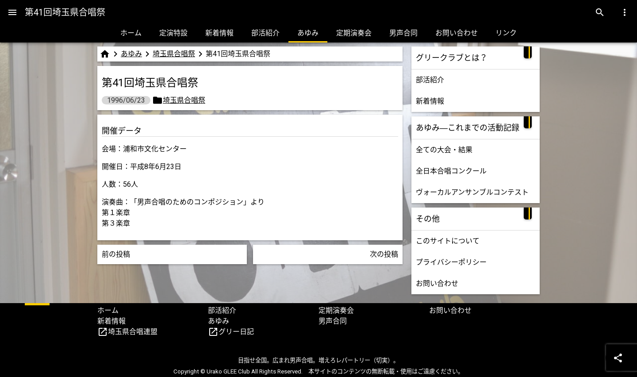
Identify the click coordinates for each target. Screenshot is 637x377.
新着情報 (219, 33)
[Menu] (12, 12)
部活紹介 (265, 33)
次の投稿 (384, 254)
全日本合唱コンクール (451, 171)
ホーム (131, 33)
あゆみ (307, 33)
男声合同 (403, 33)
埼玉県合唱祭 (174, 54)
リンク (506, 33)
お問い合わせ (456, 33)
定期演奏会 (354, 33)
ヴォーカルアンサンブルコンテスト (472, 192)
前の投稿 (116, 254)
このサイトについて (448, 241)
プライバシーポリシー (451, 262)
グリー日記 (236, 331)
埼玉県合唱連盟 (132, 331)
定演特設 (173, 33)
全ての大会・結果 (444, 150)
